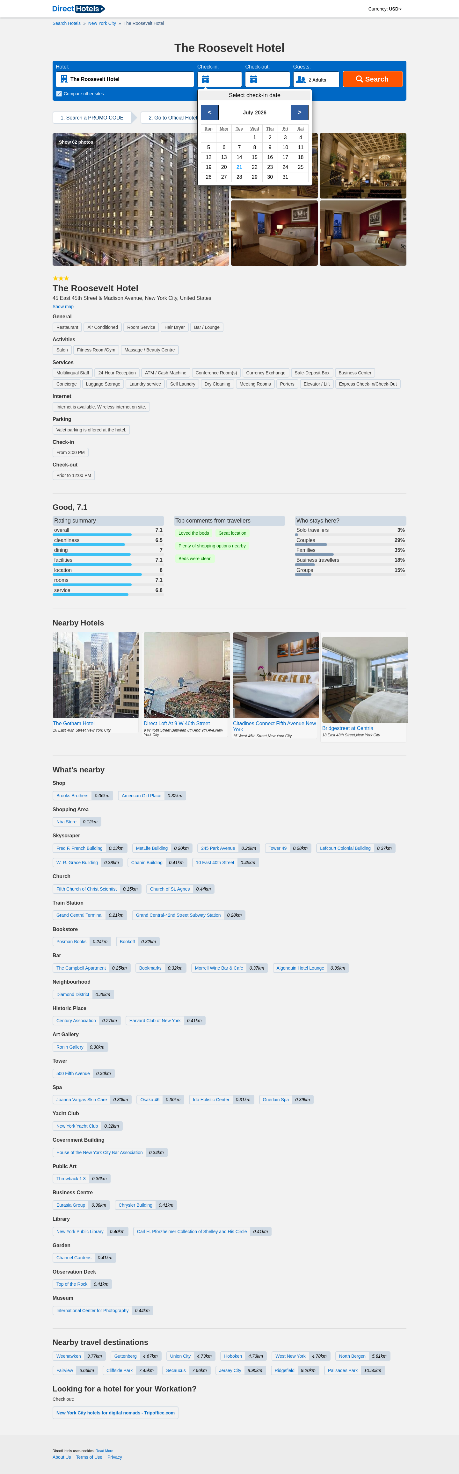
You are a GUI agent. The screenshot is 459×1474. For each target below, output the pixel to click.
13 (224, 157)
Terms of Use (89, 1457)
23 (270, 167)
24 (285, 167)
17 (285, 157)
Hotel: (62, 66)
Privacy (114, 1457)
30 (270, 177)
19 (209, 167)
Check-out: (257, 66)
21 (239, 167)
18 (301, 157)
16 (270, 157)
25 (301, 167)
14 (239, 157)
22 (255, 167)
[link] (79, 9)
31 (285, 177)
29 (255, 177)
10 (285, 147)
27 (224, 177)
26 (209, 177)
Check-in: (208, 66)
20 (224, 167)
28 (239, 177)
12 (209, 157)
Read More (104, 1451)
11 (301, 147)
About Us (62, 1457)
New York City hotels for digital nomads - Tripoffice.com (115, 1412)
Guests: (302, 66)
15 (255, 157)
